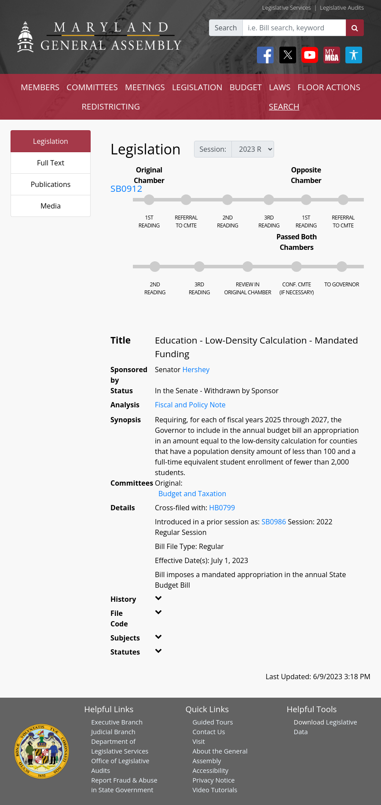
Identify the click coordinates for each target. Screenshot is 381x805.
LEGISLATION (197, 86)
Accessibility (210, 770)
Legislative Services (286, 7)
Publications (51, 184)
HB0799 (222, 507)
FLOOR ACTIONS (328, 86)
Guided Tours (212, 721)
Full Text (50, 163)
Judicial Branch (113, 731)
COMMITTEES (92, 86)
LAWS (279, 86)
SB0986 (273, 522)
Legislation (50, 141)
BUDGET (246, 86)
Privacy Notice (213, 780)
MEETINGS (145, 86)
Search (226, 28)
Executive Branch (117, 721)
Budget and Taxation (192, 493)
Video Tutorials (214, 789)
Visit (198, 741)
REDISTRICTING (110, 106)
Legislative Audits (342, 7)
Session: (213, 149)
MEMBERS (40, 86)
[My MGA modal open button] (330, 55)
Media (50, 206)
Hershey (195, 369)
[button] (159, 601)
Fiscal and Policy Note (190, 405)
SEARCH (284, 106)
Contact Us (208, 731)
